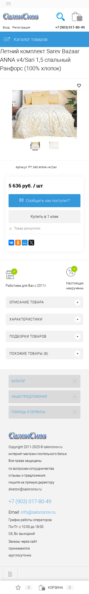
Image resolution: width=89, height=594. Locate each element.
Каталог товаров (25, 39)
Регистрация (21, 27)
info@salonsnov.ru (38, 512)
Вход (6, 27)
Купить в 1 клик (44, 216)
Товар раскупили (24, 228)
